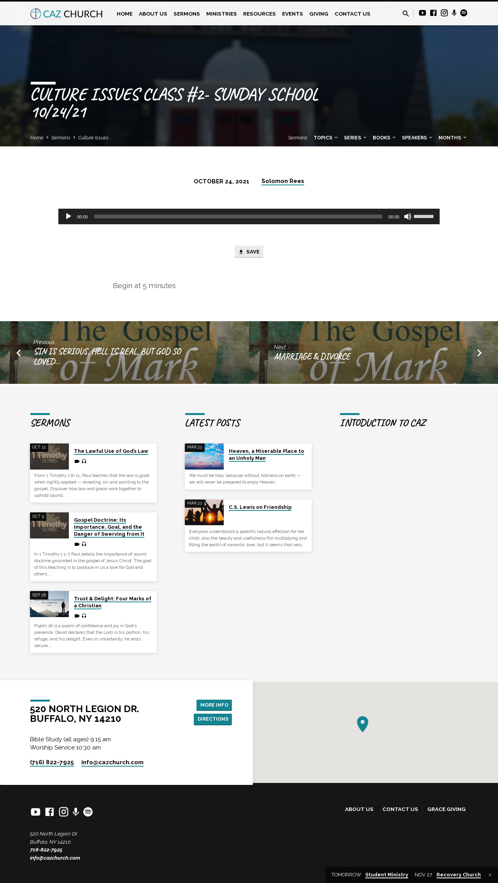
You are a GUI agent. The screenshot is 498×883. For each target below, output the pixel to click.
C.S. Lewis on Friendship (260, 507)
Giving (318, 14)
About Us (153, 14)
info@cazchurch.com (55, 858)
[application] (249, 216)
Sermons (187, 14)
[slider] (238, 216)
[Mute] (408, 216)
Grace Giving (446, 809)
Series (356, 138)
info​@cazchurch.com (112, 762)
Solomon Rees (282, 181)
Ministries (221, 14)
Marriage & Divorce (312, 358)
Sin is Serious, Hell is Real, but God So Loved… (107, 358)
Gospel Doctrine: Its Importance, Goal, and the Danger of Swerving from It (109, 527)
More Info (212, 704)
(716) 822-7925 (52, 762)
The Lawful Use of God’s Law (111, 451)
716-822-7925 (46, 849)
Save (249, 253)
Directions (211, 719)
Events (292, 14)
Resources (259, 14)
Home (125, 14)
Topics (326, 138)
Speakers (417, 138)
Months (453, 138)
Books (385, 138)
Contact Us (352, 14)
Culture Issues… (94, 138)
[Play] (68, 216)
